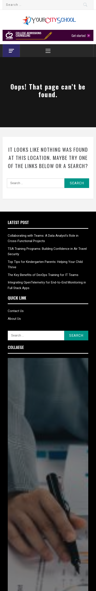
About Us (14, 319)
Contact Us (16, 311)
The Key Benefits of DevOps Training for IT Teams (43, 275)
